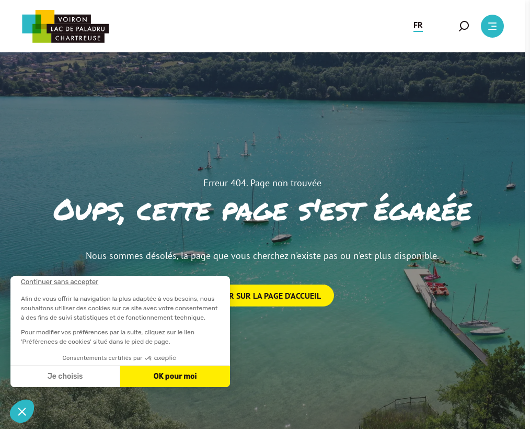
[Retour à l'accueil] (65, 26)
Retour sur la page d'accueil (262, 295)
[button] (418, 26)
